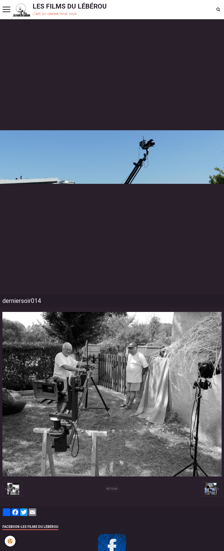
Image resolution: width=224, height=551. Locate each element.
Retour (111, 489)
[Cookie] (10, 541)
